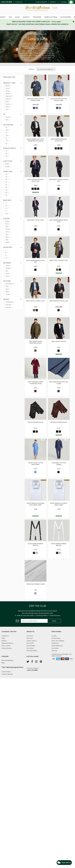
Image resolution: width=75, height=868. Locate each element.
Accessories (65, 17)
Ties (10, 17)
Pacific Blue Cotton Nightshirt (35, 463)
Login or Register (41, 2)
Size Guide (55, 648)
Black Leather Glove (35, 422)
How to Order (6, 645)
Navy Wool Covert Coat (35, 301)
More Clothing (50, 17)
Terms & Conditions (58, 641)
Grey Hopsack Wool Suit (58, 301)
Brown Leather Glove (58, 422)
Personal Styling (32, 650)
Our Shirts (30, 636)
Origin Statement (57, 645)
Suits (17, 17)
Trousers (37, 17)
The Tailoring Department (12, 667)
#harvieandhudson (8, 660)
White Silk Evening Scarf (35, 584)
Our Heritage (31, 645)
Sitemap (54, 650)
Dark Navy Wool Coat (35, 220)
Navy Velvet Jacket (59, 341)
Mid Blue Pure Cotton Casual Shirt (36, 99)
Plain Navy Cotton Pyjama (59, 463)
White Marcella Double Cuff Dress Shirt (35, 504)
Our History (30, 648)
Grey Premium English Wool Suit (59, 140)
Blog (3, 663)
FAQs (3, 638)
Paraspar (71, 661)
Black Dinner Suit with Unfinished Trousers (35, 140)
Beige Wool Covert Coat (58, 260)
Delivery (4, 641)
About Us (30, 631)
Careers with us (32, 641)
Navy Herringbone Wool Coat (59, 221)
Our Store (30, 638)
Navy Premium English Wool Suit (36, 180)
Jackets (26, 17)
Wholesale (55, 643)
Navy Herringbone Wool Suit (35, 261)
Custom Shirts (6, 672)
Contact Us (18, 2)
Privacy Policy (56, 638)
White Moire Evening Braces (58, 544)
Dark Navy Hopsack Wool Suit (58, 180)
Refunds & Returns (7, 643)
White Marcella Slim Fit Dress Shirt (58, 504)
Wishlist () (54, 2)
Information (56, 631)
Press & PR (30, 643)
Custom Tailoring (7, 674)
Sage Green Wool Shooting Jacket (35, 342)
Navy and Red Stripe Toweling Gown (35, 382)
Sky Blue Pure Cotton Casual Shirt (59, 99)
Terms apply (56, 22)
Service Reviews (7, 648)
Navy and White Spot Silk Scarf (58, 382)
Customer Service (9, 631)
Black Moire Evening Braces (35, 544)
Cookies (54, 636)
